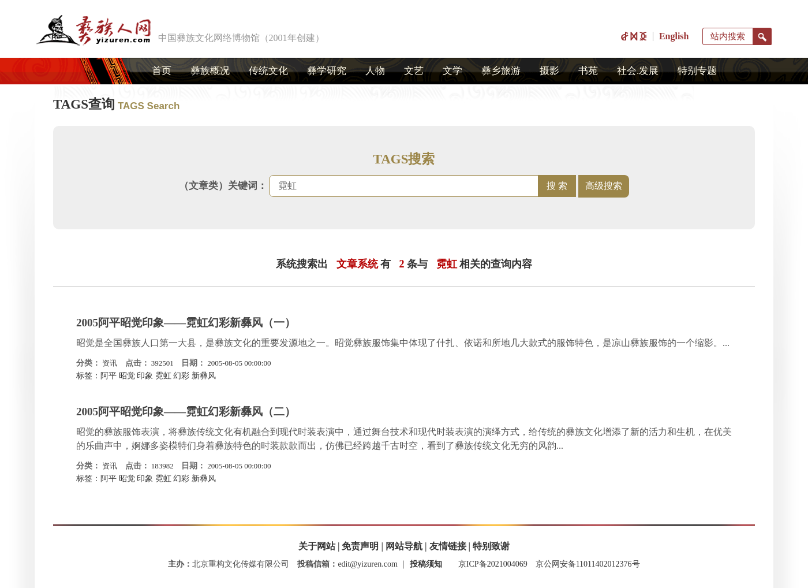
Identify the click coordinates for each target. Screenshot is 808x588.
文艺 (414, 70)
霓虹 (163, 375)
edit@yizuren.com (367, 564)
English (674, 36)
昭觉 (127, 375)
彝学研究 (326, 70)
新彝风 (204, 375)
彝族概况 (210, 70)
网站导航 (404, 546)
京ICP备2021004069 (493, 564)
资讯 (109, 363)
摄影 (549, 70)
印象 (145, 375)
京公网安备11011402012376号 (588, 564)
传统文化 (268, 70)
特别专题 (697, 70)
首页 (161, 70)
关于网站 (316, 546)
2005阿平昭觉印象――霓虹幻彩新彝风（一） (185, 323)
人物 (375, 70)
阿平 (108, 375)
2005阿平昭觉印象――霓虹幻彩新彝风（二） (185, 411)
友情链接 (447, 546)
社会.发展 (638, 70)
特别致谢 (491, 546)
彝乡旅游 (501, 70)
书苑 (588, 70)
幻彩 (181, 375)
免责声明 (360, 546)
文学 (452, 70)
